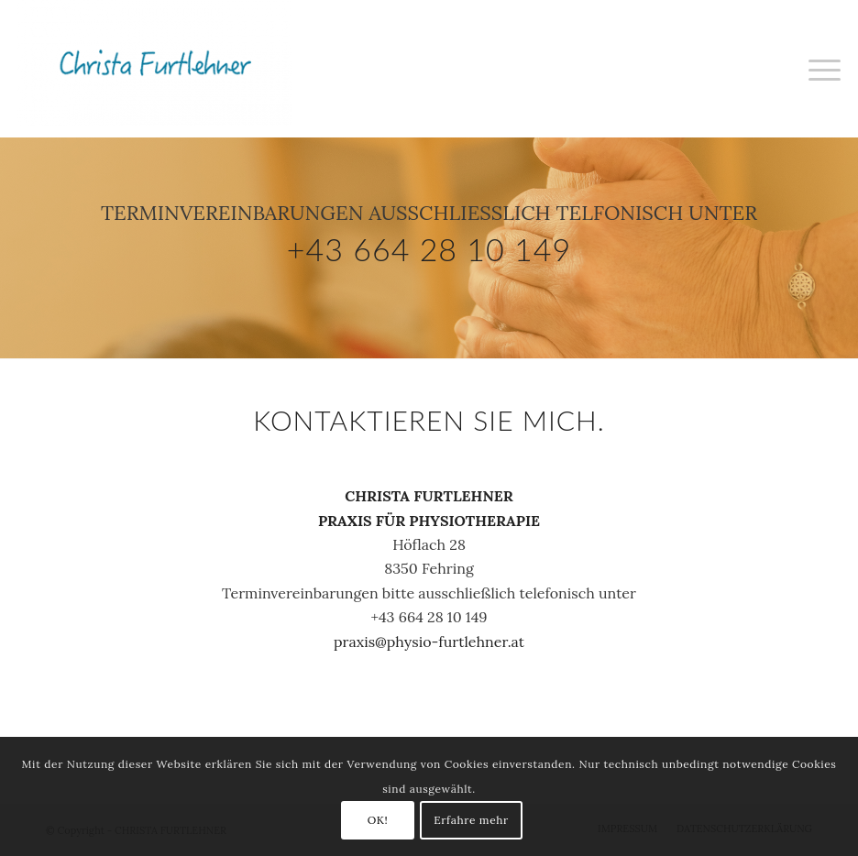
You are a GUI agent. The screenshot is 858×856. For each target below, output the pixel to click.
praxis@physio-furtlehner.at (429, 641)
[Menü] (820, 68)
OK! (378, 820)
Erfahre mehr (471, 820)
